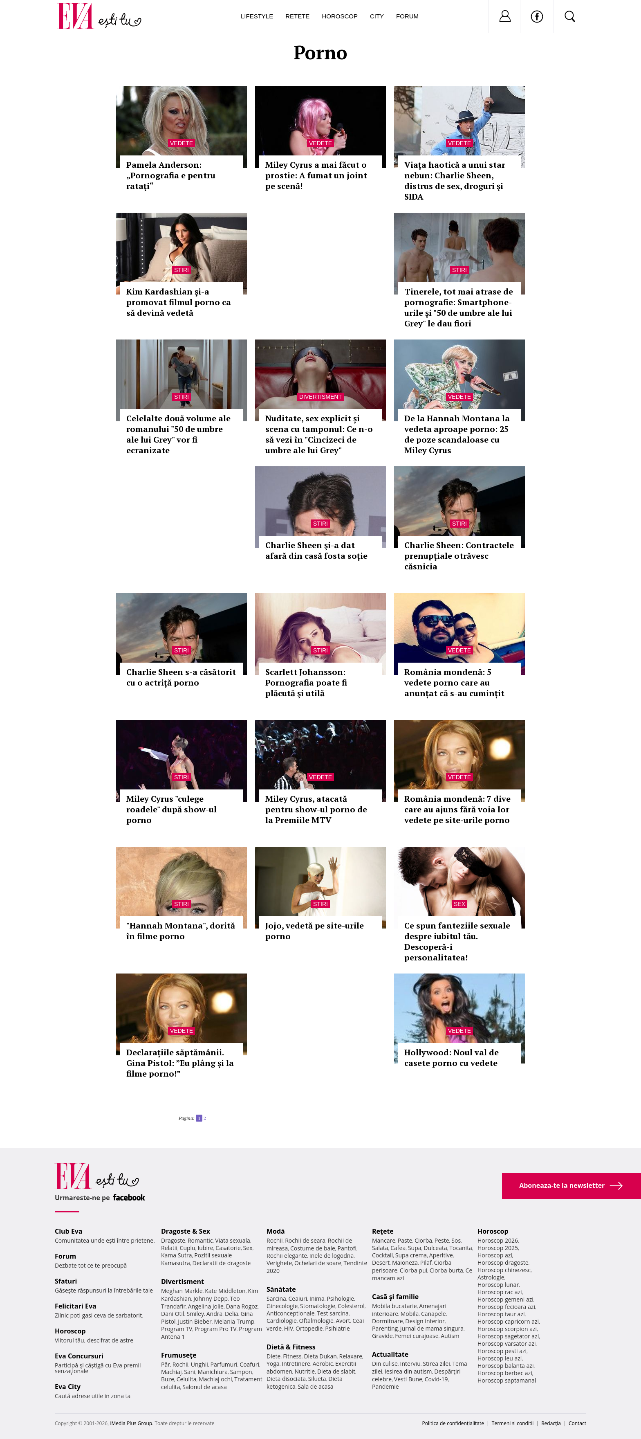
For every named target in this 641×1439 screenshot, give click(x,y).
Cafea (398, 1248)
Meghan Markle (182, 1291)
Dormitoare (387, 1321)
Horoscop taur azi (500, 1314)
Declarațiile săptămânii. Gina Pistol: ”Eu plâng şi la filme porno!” (180, 1063)
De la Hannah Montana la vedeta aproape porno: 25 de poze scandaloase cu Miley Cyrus (457, 434)
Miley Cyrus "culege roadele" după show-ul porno (171, 809)
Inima (317, 1298)
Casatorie (228, 1248)
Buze (167, 1379)
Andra (214, 1314)
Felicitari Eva (75, 1306)
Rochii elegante (287, 1255)
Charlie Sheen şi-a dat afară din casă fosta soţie (316, 550)
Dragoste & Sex (185, 1231)
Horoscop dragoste (503, 1262)
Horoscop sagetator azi (508, 1336)
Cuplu (187, 1248)
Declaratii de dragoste (222, 1263)
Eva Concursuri (79, 1355)
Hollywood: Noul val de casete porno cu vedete (451, 1057)
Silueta (317, 1379)
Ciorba (423, 1240)
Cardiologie (282, 1320)
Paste (405, 1240)
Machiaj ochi (215, 1379)
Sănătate (281, 1289)
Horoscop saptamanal (506, 1380)
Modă (276, 1231)
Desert (381, 1262)
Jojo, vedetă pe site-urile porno (314, 931)
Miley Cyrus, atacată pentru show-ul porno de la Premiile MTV (316, 809)
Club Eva (69, 1231)
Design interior (424, 1321)
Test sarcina (333, 1313)
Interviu (410, 1363)
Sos (456, 1240)
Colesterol (351, 1306)
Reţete (383, 1231)
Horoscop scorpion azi (507, 1329)
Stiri (181, 270)
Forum (407, 16)
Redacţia (551, 1423)
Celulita (187, 1379)
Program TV (176, 1329)
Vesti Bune (408, 1379)
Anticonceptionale (291, 1313)
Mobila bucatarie (394, 1306)
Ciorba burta (446, 1270)
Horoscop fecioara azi (506, 1307)
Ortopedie (309, 1328)
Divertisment (320, 396)
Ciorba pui (413, 1270)
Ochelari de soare (317, 1263)
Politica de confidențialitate (453, 1423)
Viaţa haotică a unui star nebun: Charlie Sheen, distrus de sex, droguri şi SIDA (454, 180)
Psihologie (340, 1298)
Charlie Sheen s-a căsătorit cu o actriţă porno (181, 677)
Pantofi (347, 1248)
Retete (297, 16)
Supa (414, 1248)
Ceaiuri (298, 1298)
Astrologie (490, 1277)
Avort (343, 1320)
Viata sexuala (232, 1240)
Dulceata (435, 1248)
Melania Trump (234, 1321)
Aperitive (441, 1255)
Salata (380, 1248)
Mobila (410, 1314)
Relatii (169, 1248)
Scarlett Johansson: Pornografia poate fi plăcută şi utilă (306, 682)
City (377, 16)
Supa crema (411, 1255)
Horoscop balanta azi (505, 1365)
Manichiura (213, 1372)
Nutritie (304, 1371)
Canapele (433, 1314)
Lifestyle (257, 16)
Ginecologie (282, 1306)
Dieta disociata (286, 1379)
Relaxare (351, 1356)
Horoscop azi (494, 1255)
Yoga (273, 1363)
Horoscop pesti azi (502, 1351)
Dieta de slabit (336, 1371)
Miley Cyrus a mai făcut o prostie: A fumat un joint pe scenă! (316, 175)
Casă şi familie (395, 1296)
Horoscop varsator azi (506, 1343)
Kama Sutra (176, 1255)
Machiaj (171, 1372)
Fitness (292, 1356)
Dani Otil (172, 1314)
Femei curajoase (416, 1336)
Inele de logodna (331, 1255)
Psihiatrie (337, 1328)
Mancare (383, 1240)
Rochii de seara (305, 1240)
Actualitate (390, 1354)
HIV (289, 1328)
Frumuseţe (179, 1355)
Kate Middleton (225, 1291)
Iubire (205, 1248)
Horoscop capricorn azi (508, 1321)
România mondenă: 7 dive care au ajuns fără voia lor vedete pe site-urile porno (457, 809)
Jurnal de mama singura (432, 1328)
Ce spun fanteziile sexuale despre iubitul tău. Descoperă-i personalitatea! (457, 941)
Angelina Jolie (206, 1306)
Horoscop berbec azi (504, 1373)
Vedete (181, 143)
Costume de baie (312, 1248)
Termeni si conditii (513, 1423)
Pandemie (385, 1386)
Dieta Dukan (320, 1356)
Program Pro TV (216, 1329)
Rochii (180, 1364)
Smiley (195, 1314)
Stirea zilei (436, 1363)
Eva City (68, 1386)
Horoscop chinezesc (504, 1270)
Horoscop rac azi (499, 1292)
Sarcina (276, 1298)
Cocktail (382, 1255)
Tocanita (460, 1248)
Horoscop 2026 (497, 1240)
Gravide (382, 1336)
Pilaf (426, 1262)
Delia (231, 1314)
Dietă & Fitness (291, 1346)
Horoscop (340, 16)
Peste (442, 1240)
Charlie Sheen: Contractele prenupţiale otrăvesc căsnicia (459, 556)
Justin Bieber (194, 1321)
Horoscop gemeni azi (505, 1299)
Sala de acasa (315, 1386)
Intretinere (296, 1363)
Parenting (385, 1328)
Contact (577, 1423)
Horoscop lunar (498, 1284)
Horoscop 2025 (497, 1248)
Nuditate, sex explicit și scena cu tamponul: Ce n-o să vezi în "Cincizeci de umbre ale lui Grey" (319, 434)
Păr (165, 1364)
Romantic (200, 1240)
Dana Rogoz (242, 1306)
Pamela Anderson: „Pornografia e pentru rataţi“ (170, 175)
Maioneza (405, 1262)
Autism (450, 1336)
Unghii (199, 1364)
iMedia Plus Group (131, 1423)
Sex (459, 904)
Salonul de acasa (204, 1387)
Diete (273, 1356)
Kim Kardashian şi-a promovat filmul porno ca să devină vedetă (178, 302)
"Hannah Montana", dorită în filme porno (180, 931)
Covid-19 (436, 1379)
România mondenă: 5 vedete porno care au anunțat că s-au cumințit (454, 682)
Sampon (241, 1372)
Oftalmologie (316, 1320)
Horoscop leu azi (499, 1358)
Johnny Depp (210, 1298)
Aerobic (323, 1363)
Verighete (279, 1263)
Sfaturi (66, 1281)
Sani (189, 1372)
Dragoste (173, 1240)
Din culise (385, 1363)
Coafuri (249, 1364)
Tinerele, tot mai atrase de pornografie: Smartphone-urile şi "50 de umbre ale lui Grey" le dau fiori (458, 307)
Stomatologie (317, 1306)
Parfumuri (224, 1364)
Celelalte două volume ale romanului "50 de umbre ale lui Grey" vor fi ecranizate (178, 434)
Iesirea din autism (408, 1371)
